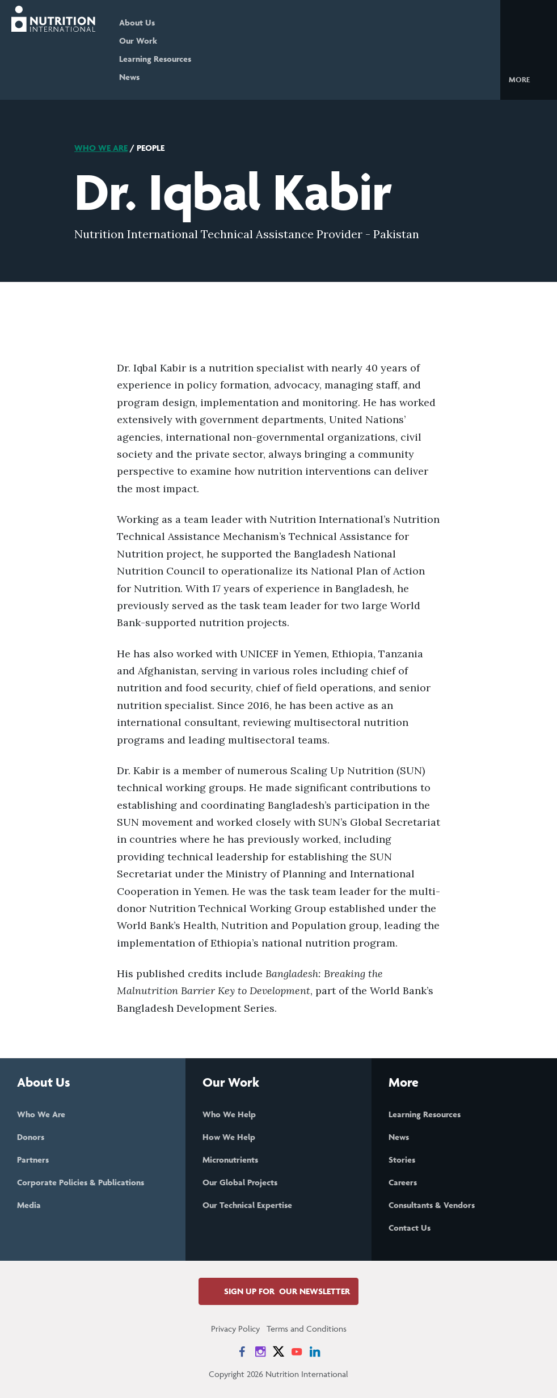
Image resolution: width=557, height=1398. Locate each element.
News (129, 76)
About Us (137, 22)
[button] (528, 79)
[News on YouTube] (296, 1351)
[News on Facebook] (242, 1351)
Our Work (138, 40)
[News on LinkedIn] (315, 1351)
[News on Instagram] (260, 1351)
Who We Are (101, 147)
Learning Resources (155, 58)
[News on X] (278, 1351)
